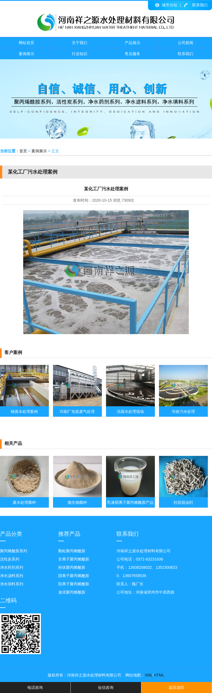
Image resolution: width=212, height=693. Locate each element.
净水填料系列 (11, 584)
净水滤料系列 (11, 575)
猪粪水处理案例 (24, 411)
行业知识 (79, 54)
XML (149, 675)
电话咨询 (35, 687)
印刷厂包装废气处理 (77, 411)
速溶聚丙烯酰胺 (71, 592)
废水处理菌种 (24, 502)
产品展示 (132, 42)
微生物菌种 (77, 502)
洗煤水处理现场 (130, 411)
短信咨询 (105, 687)
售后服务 (132, 54)
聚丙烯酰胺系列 (13, 551)
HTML (159, 675)
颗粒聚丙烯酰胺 (71, 551)
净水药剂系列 (11, 567)
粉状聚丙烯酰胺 (71, 567)
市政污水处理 (183, 411)
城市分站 (169, 5)
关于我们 (79, 42)
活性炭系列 (9, 559)
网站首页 (26, 42)
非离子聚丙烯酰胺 (73, 559)
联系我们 (200, 5)
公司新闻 (185, 42)
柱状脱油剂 (183, 502)
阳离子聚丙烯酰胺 (73, 584)
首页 (23, 151)
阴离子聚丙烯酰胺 (73, 575)
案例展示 (26, 54)
